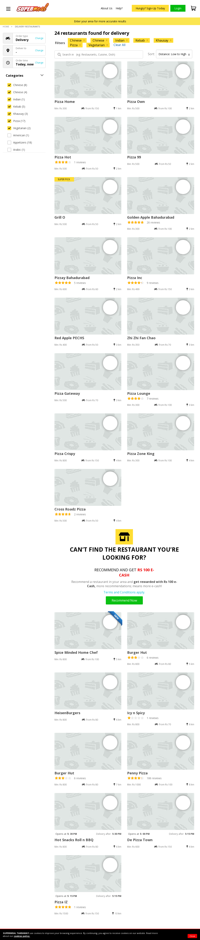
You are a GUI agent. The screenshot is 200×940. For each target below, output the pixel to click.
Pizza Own (136, 101)
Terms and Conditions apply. (124, 592)
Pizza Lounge (138, 393)
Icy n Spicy (136, 712)
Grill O (59, 217)
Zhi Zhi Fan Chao (141, 338)
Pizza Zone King (140, 453)
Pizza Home (64, 101)
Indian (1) (16, 99)
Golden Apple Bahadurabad (150, 217)
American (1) (18, 135)
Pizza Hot (62, 157)
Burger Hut (137, 652)
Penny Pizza (137, 773)
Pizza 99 (134, 157)
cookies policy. (22, 936)
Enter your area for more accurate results (100, 21)
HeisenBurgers (67, 712)
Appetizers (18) (19, 142)
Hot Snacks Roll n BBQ (73, 839)
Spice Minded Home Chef (76, 652)
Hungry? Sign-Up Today (150, 8)
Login (177, 8)
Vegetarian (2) (19, 128)
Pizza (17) (16, 121)
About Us (106, 8)
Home (6, 26)
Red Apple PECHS (69, 338)
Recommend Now (124, 600)
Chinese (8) (17, 85)
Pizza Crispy (64, 453)
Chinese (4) (17, 92)
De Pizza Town (140, 839)
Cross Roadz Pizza (70, 509)
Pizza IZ (61, 902)
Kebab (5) (16, 106)
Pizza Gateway (67, 393)
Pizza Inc (134, 277)
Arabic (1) (16, 149)
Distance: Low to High (174, 54)
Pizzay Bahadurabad (72, 277)
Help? (119, 8)
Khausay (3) (17, 114)
